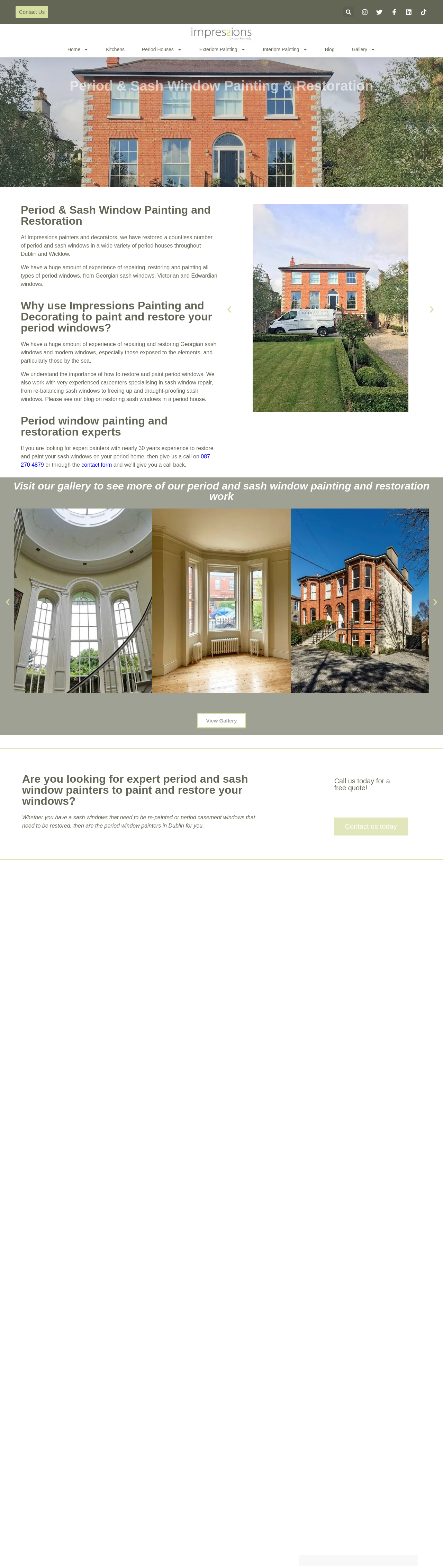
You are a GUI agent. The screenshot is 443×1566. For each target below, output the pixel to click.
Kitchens (115, 49)
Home (78, 49)
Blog (330, 49)
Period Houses (162, 49)
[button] (348, 12)
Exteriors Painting (222, 49)
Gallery (364, 49)
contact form (96, 465)
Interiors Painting (285, 49)
